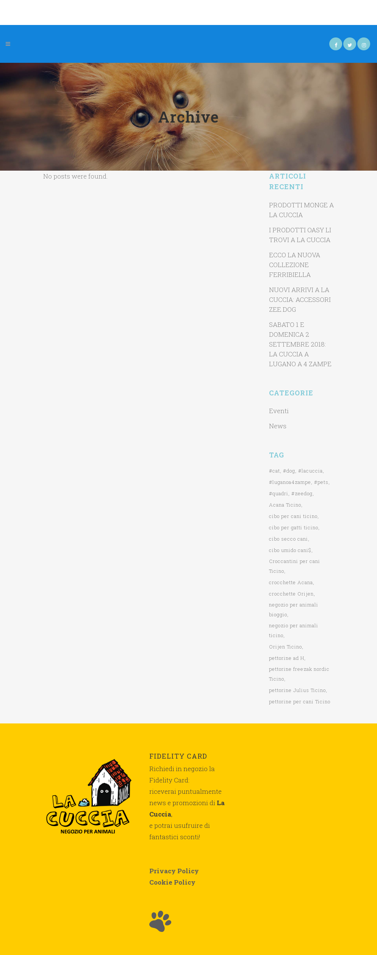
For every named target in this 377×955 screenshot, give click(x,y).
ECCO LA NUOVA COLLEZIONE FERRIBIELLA (294, 264)
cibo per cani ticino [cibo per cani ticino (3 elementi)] (293, 516)
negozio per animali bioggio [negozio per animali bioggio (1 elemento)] (293, 609)
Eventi (279, 410)
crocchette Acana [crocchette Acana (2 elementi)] (291, 582)
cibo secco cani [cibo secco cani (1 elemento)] (288, 538)
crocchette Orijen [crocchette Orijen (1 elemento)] (291, 593)
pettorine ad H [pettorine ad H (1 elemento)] (286, 658)
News (277, 426)
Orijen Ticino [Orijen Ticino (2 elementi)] (285, 646)
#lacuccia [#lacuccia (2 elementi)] (310, 470)
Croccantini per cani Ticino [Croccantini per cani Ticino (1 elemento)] (294, 566)
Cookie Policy (172, 882)
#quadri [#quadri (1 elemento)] (278, 493)
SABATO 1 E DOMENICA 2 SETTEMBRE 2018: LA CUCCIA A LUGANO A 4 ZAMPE (300, 344)
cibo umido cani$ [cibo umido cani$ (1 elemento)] (290, 550)
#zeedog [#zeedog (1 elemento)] (302, 493)
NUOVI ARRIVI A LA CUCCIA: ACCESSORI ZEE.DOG (300, 299)
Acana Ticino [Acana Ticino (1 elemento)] (285, 504)
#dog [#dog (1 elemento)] (289, 470)
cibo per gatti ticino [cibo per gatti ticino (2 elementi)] (293, 527)
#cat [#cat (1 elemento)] (274, 470)
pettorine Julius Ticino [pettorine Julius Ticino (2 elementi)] (297, 690)
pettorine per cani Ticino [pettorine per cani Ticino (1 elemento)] (299, 701)
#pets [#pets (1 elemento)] (321, 482)
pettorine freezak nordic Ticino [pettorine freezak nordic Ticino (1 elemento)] (299, 674)
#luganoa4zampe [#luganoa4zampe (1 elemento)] (290, 482)
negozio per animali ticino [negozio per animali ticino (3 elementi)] (293, 630)
